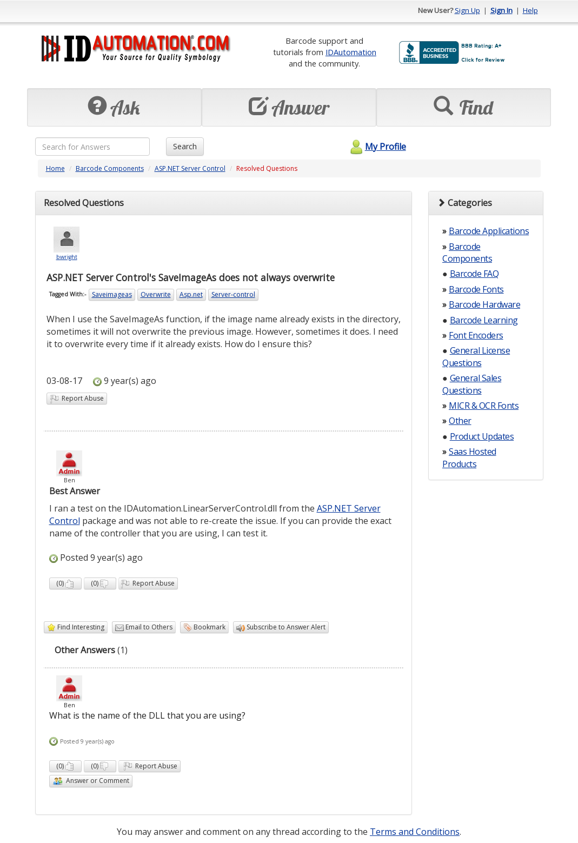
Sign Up (467, 10)
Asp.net (191, 294)
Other (460, 421)
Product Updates (482, 436)
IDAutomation (350, 52)
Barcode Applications (489, 231)
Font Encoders (476, 335)
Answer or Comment (90, 781)
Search (185, 146)
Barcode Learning (484, 320)
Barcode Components (110, 168)
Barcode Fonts (476, 289)
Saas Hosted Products (469, 457)
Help (530, 10)
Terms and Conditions (415, 832)
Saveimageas (112, 294)
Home (55, 168)
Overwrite (156, 294)
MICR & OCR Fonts (484, 405)
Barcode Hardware (484, 304)
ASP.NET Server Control (190, 168)
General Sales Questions (471, 384)
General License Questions (476, 356)
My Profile (376, 146)
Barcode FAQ (474, 274)
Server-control (233, 294)
